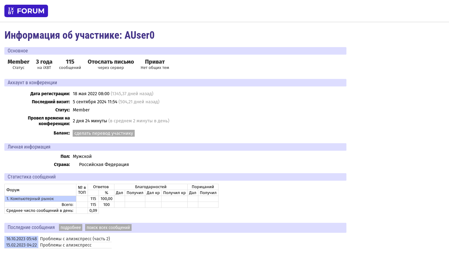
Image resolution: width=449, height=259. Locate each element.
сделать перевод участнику (103, 133)
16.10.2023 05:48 (21, 239)
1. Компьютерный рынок (30, 198)
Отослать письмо (111, 61)
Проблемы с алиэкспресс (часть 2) (75, 239)
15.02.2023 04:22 (21, 245)
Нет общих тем (155, 64)
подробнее (70, 227)
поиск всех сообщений (108, 227)
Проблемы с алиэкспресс (65, 245)
